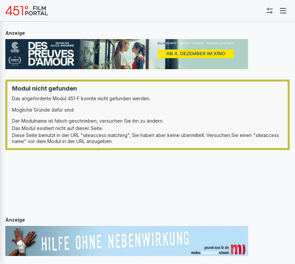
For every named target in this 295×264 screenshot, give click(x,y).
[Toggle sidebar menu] (269, 10)
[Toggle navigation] (283, 10)
